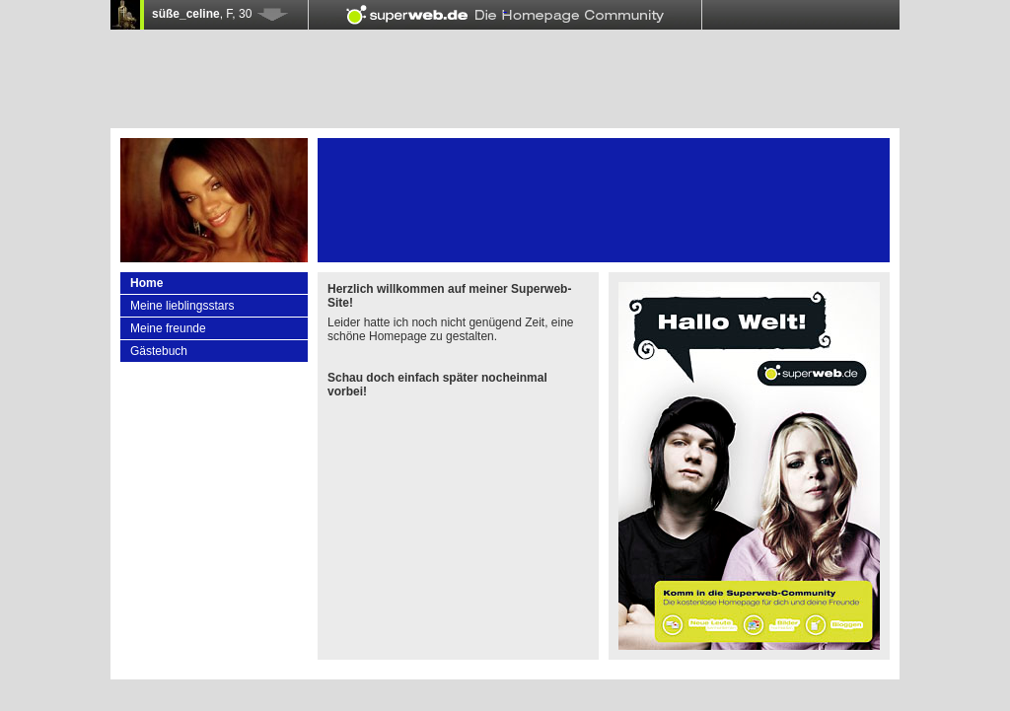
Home (146, 283)
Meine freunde (168, 328)
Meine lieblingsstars (182, 306)
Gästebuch (158, 351)
